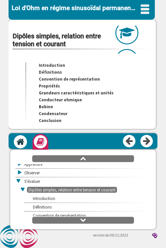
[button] (83, 158)
